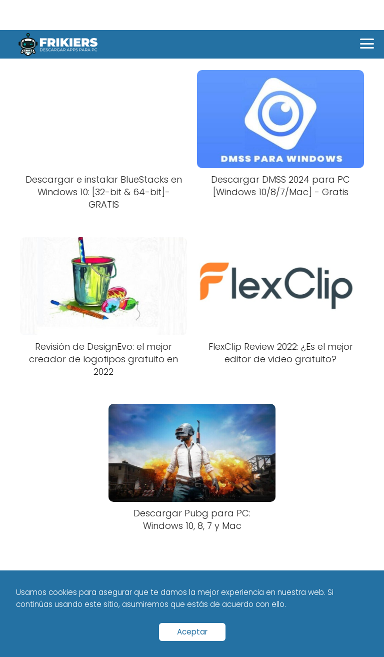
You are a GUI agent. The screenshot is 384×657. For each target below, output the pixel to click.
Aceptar (192, 631)
